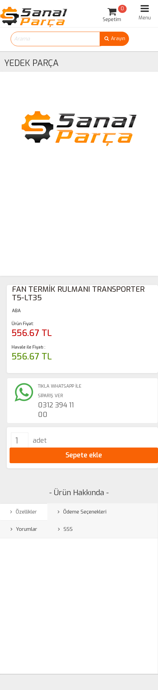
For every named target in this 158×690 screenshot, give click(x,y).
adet (40, 440)
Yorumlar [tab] (24, 529)
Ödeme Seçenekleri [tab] (82, 511)
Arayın (114, 38)
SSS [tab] (65, 529)
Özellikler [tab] (23, 511)
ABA (16, 311)
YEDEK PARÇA (31, 63)
